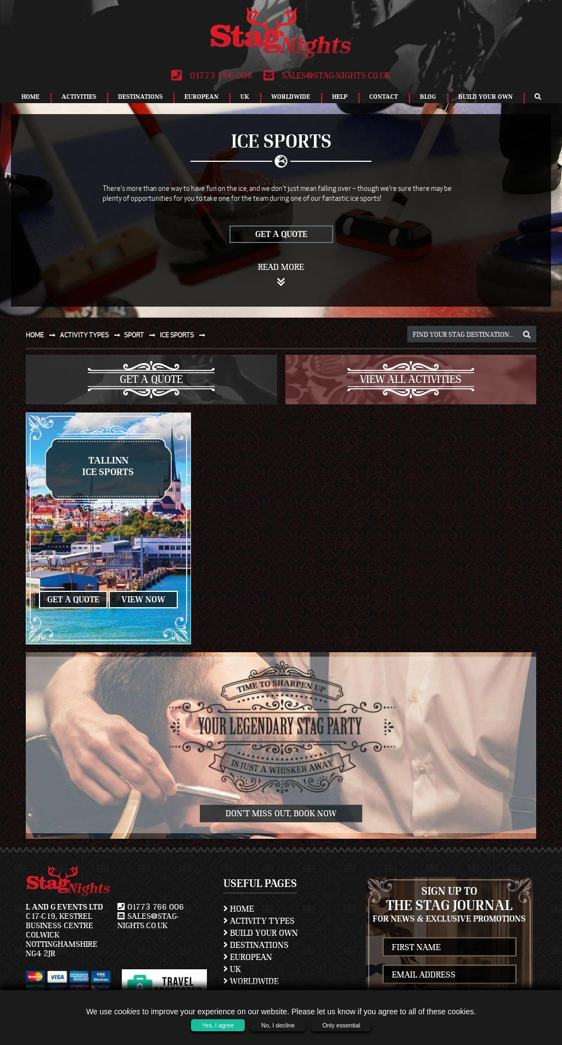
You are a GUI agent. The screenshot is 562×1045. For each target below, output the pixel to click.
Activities (78, 96)
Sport (142, 335)
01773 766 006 (211, 76)
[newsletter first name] (450, 947)
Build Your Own (485, 96)
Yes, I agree (218, 1025)
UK (244, 96)
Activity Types (259, 921)
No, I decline (278, 1025)
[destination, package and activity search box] (471, 334)
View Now (143, 600)
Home (30, 96)
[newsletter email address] (450, 974)
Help (339, 96)
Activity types (92, 335)
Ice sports (185, 335)
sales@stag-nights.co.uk (327, 76)
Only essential (341, 1025)
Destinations (140, 96)
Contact (383, 96)
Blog (428, 96)
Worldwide (290, 96)
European (201, 96)
